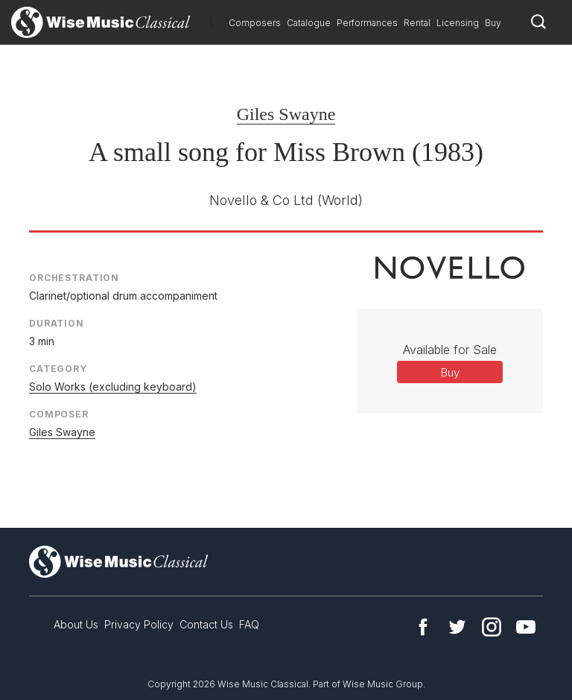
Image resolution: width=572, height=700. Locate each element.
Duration (56, 323)
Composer (59, 414)
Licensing (457, 22)
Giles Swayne (286, 114)
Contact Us (206, 624)
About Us (76, 624)
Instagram (491, 627)
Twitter (457, 627)
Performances (367, 22)
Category (58, 368)
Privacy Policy (139, 624)
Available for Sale (450, 349)
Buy (493, 22)
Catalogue (309, 22)
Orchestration (74, 277)
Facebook (423, 627)
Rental (417, 22)
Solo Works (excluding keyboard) (113, 386)
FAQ (249, 624)
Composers (255, 22)
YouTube (526, 627)
